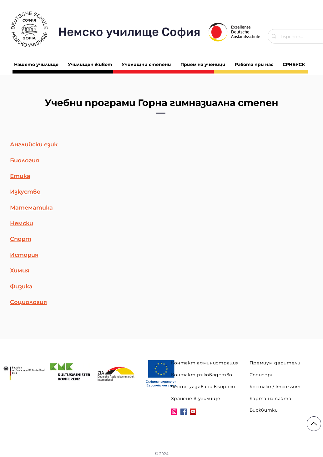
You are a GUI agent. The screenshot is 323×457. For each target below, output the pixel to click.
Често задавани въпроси (203, 386)
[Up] (314, 423)
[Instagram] (174, 412)
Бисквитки (264, 410)
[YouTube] (193, 412)
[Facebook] (183, 412)
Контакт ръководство (201, 375)
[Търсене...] (298, 36)
